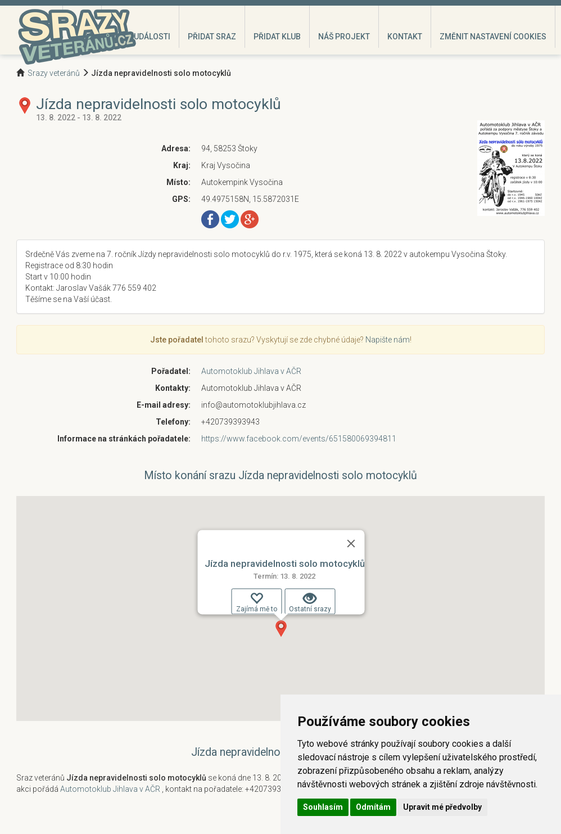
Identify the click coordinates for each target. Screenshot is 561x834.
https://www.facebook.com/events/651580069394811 (298, 438)
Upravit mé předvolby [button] (442, 807)
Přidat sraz (212, 36)
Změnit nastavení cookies (493, 36)
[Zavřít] (351, 543)
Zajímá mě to (256, 602)
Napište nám (387, 339)
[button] (281, 628)
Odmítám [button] (373, 807)
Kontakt (404, 36)
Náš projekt (344, 36)
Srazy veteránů (54, 73)
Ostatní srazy (310, 602)
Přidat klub (277, 36)
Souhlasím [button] (323, 807)
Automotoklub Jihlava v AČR (251, 371)
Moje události (140, 36)
